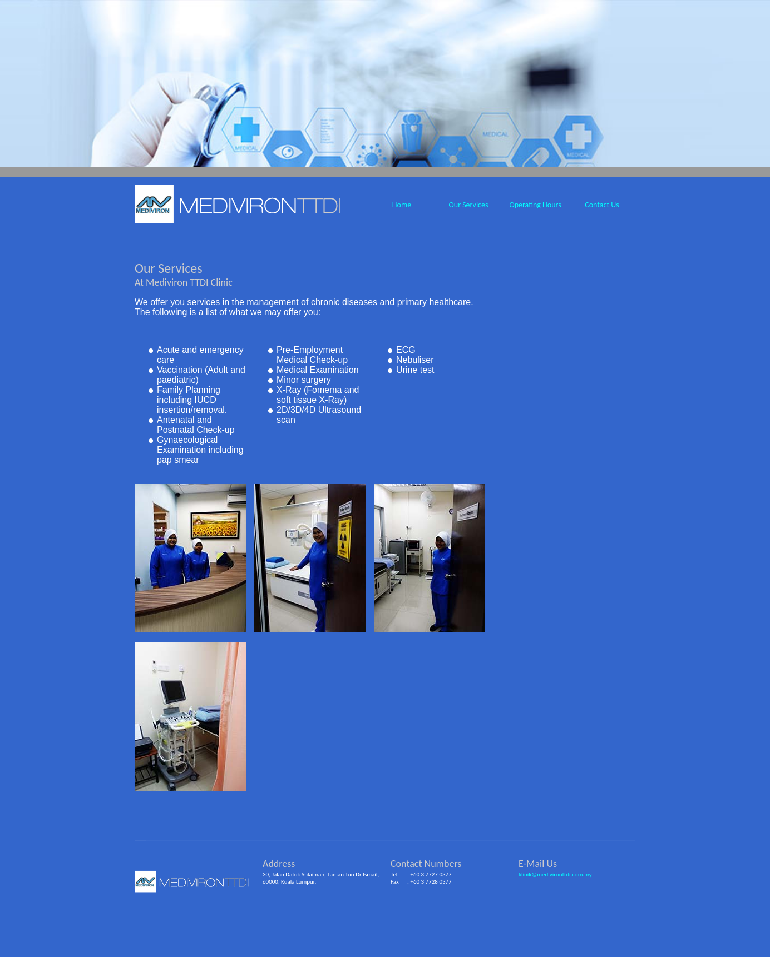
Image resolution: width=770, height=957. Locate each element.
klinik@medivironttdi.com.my (555, 874)
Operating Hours (535, 205)
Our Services (468, 205)
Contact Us (602, 205)
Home (401, 205)
